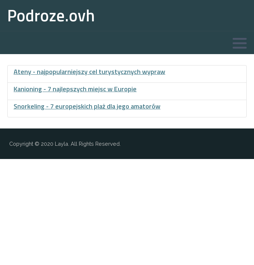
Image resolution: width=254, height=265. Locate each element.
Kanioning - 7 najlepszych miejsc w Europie (75, 89)
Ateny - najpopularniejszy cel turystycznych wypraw (89, 72)
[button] (240, 43)
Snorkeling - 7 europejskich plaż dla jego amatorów (87, 106)
